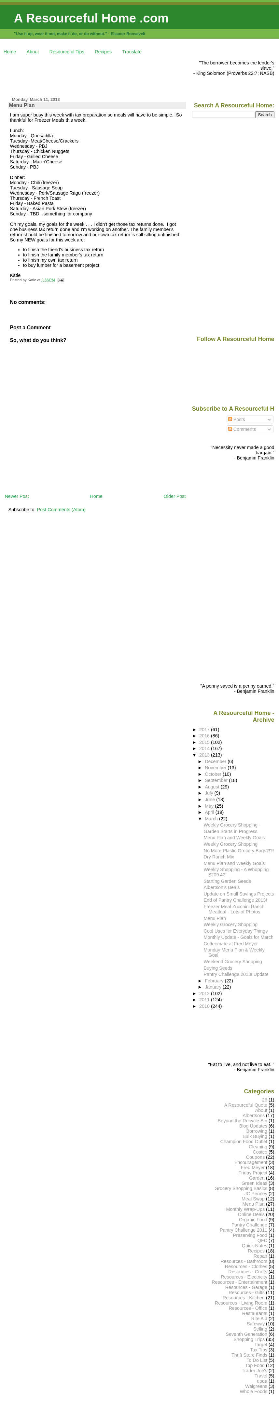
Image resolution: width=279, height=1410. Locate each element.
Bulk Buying (255, 1136)
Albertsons (254, 1115)
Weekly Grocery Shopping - (232, 825)
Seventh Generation (246, 1334)
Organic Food (253, 1219)
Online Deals (251, 1214)
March (212, 818)
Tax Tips (258, 1349)
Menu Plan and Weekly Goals (234, 837)
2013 (205, 755)
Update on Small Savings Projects (239, 894)
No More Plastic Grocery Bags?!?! (239, 850)
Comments (242, 429)
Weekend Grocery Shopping (233, 961)
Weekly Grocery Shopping (231, 844)
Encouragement (250, 1162)
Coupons (255, 1157)
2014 (205, 748)
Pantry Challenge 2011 (243, 1230)
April (210, 812)
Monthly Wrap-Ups (245, 1209)
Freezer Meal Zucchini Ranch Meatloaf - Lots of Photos (234, 909)
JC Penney (255, 1193)
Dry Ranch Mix (219, 856)
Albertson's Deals (222, 887)
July (209, 793)
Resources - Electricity (244, 1277)
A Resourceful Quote (246, 1105)
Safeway (256, 1323)
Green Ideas (254, 1183)
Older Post (175, 496)
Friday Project (252, 1172)
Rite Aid (259, 1318)
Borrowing (256, 1131)
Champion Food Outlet (243, 1141)
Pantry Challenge (249, 1224)
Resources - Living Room (241, 1303)
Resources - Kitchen (244, 1297)
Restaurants (254, 1313)
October (214, 774)
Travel (261, 1375)
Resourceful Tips (66, 51)
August (213, 786)
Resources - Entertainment (239, 1282)
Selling (260, 1329)
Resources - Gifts (247, 1292)
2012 (205, 993)
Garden (257, 1178)
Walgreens (256, 1386)
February (215, 980)
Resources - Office (248, 1308)
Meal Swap (253, 1198)
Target (260, 1344)
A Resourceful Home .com (91, 18)
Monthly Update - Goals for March (238, 937)
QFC (262, 1240)
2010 (205, 1006)
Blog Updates (253, 1126)
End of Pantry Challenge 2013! (235, 900)
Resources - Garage (246, 1287)
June (210, 799)
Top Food (255, 1365)
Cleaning (258, 1146)
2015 (205, 742)
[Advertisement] (123, 74)
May (210, 806)
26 (264, 1099)
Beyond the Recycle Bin (242, 1120)
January (214, 987)
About (33, 51)
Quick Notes (254, 1245)
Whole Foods (253, 1391)
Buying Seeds (218, 968)
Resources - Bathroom (243, 1261)
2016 (205, 735)
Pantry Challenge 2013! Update (236, 974)
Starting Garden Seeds (227, 881)
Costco (260, 1152)
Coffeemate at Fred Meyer (231, 943)
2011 (205, 999)
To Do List (256, 1360)
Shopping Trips (249, 1339)
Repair (260, 1256)
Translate (132, 51)
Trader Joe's (254, 1370)
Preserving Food (250, 1235)
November (216, 767)
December (216, 761)
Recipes (103, 51)
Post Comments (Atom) (61, 509)
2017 (205, 729)
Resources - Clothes (246, 1266)
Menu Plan (22, 105)
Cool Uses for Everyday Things (236, 931)
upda (262, 1381)
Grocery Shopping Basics (241, 1188)
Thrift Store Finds (249, 1355)
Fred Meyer (253, 1167)
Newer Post (17, 496)
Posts (236, 419)
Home (10, 51)
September (217, 780)
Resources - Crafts (247, 1271)
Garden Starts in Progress (231, 831)
